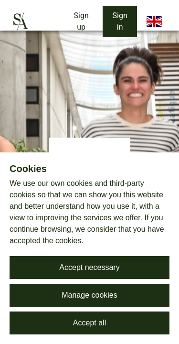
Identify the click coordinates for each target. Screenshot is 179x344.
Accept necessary (89, 267)
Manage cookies (89, 295)
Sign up (81, 21)
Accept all (89, 323)
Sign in (120, 21)
